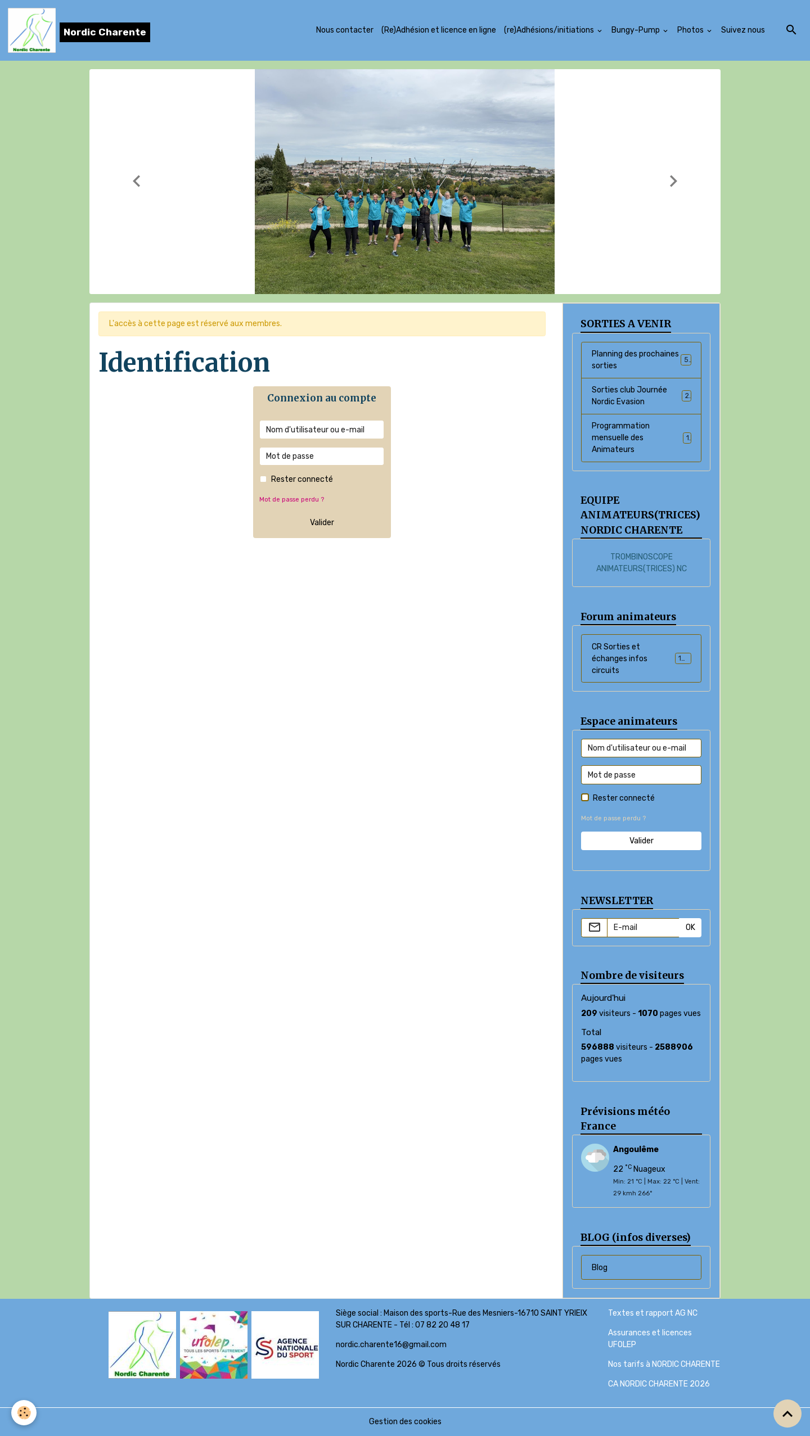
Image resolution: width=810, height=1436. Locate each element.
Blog (600, 1267)
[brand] (79, 30)
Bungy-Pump (636, 30)
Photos (691, 30)
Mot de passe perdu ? (291, 499)
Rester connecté (302, 479)
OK (690, 927)
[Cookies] (24, 1412)
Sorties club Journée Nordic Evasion (641, 396)
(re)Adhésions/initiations (550, 30)
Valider (322, 522)
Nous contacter (345, 30)
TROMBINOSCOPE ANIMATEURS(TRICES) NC (641, 563)
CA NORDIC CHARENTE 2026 (659, 1384)
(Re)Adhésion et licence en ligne (438, 30)
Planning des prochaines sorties (641, 360)
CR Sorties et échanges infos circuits (643, 658)
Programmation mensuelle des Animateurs (641, 437)
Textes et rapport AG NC (653, 1313)
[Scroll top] (787, 1413)
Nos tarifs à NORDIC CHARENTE (664, 1364)
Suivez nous (743, 30)
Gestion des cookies (405, 1421)
